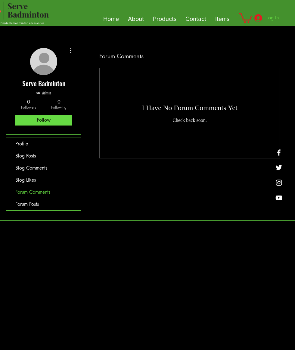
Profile (21, 144)
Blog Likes (25, 180)
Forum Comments (32, 192)
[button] (245, 17)
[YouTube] (279, 198)
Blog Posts (25, 156)
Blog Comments (31, 168)
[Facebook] (279, 152)
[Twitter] (279, 168)
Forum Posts (27, 204)
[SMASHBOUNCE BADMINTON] (279, 183)
